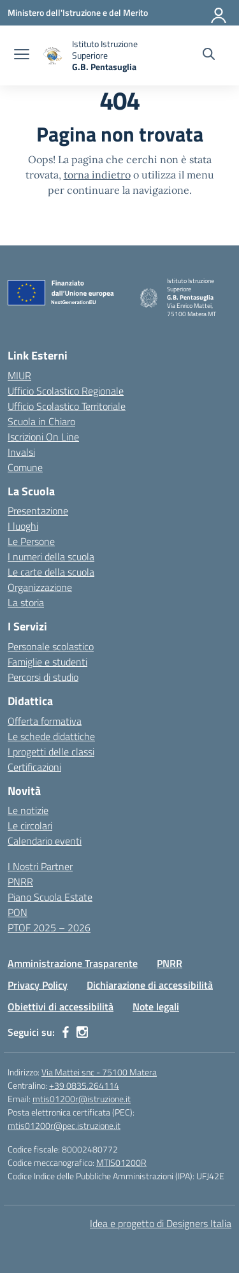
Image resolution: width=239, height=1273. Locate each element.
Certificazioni (34, 767)
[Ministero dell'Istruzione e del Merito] (78, 12)
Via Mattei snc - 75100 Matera (99, 1072)
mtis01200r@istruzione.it (82, 1098)
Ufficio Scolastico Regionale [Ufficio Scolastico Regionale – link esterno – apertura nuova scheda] (66, 390)
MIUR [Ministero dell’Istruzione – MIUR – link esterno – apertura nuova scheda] (19, 375)
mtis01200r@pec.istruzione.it (64, 1125)
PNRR (20, 881)
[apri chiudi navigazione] (21, 55)
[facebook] (65, 1032)
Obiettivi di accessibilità (60, 1006)
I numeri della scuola (51, 556)
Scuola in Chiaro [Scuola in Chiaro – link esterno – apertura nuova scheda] (41, 421)
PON (17, 912)
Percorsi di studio (43, 677)
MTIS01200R (121, 1162)
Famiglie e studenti (47, 661)
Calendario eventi (45, 840)
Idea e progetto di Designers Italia (160, 1223)
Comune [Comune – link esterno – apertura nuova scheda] (25, 467)
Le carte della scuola (51, 571)
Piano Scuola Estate (50, 897)
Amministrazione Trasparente (73, 963)
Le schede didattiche (51, 736)
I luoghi (23, 526)
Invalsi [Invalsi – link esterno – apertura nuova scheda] (21, 452)
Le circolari (30, 825)
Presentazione (38, 510)
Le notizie (28, 810)
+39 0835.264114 (84, 1085)
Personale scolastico (51, 646)
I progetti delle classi (51, 751)
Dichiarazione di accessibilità (150, 985)
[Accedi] (219, 13)
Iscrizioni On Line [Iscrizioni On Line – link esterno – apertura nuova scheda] (43, 436)
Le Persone (31, 541)
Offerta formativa (45, 721)
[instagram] (82, 1032)
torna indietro (97, 174)
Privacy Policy (38, 985)
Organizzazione (40, 587)
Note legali (156, 1006)
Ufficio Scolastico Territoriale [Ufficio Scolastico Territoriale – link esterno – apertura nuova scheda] (67, 406)
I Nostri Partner (40, 866)
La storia (26, 602)
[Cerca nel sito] (209, 55)
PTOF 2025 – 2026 (49, 927)
